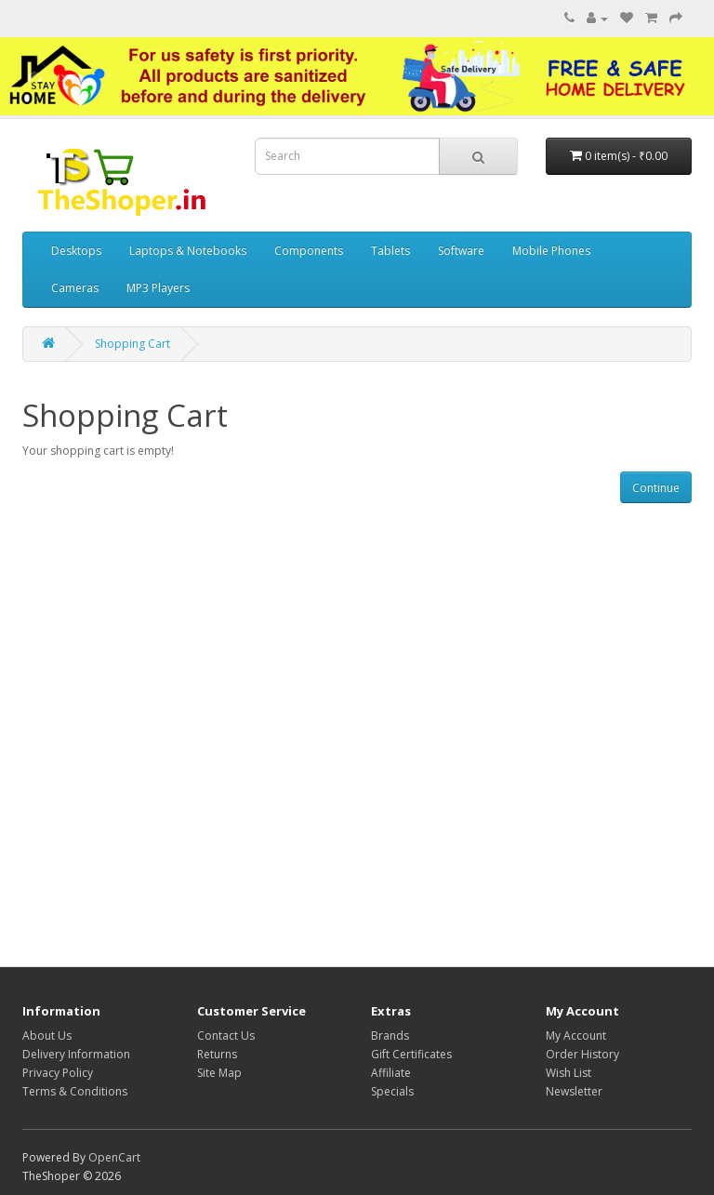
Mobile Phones (551, 251)
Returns (217, 1054)
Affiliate (391, 1073)
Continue (656, 488)
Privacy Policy (57, 1073)
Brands (390, 1035)
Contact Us (226, 1035)
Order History (582, 1054)
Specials (392, 1091)
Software (461, 251)
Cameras (75, 288)
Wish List (568, 1073)
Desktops (76, 251)
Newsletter (574, 1091)
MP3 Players (158, 288)
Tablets (390, 251)
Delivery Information (76, 1054)
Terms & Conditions (74, 1091)
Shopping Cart (132, 344)
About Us (47, 1035)
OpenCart (114, 1157)
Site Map (219, 1073)
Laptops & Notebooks (187, 251)
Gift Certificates (411, 1054)
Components (308, 251)
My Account (576, 1035)
